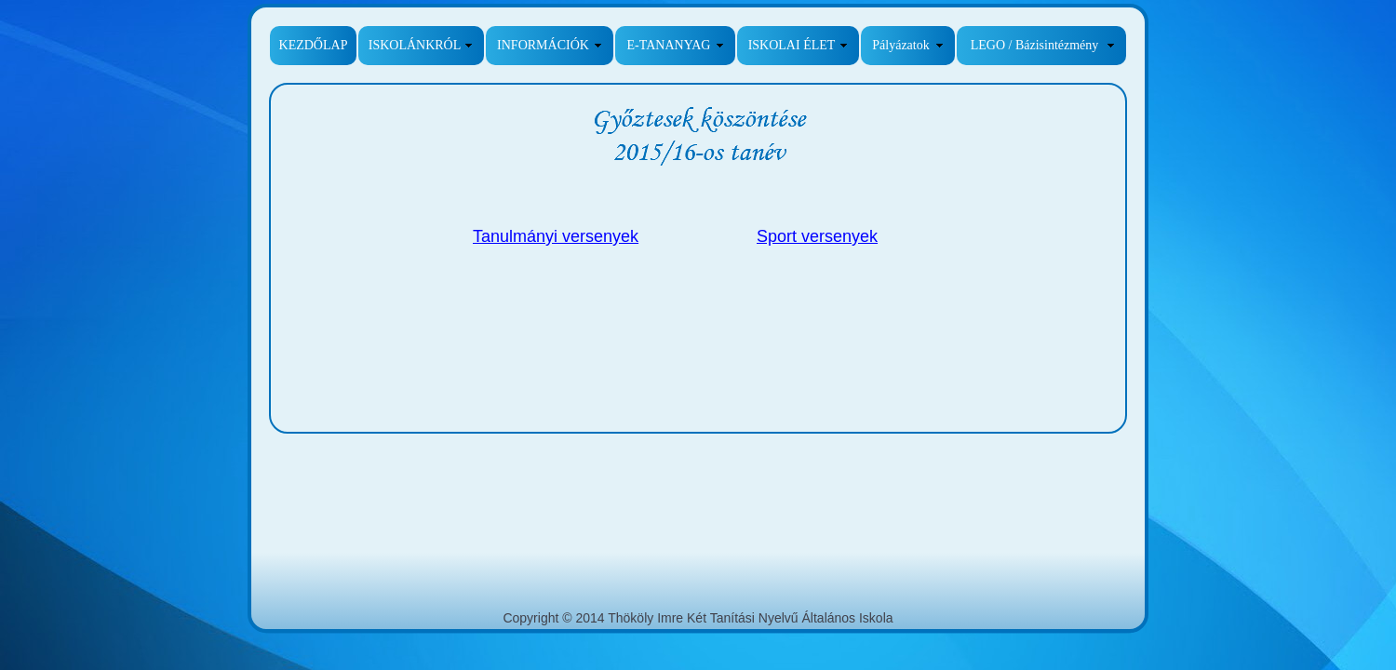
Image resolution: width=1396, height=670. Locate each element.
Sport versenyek (817, 236)
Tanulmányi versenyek (555, 236)
